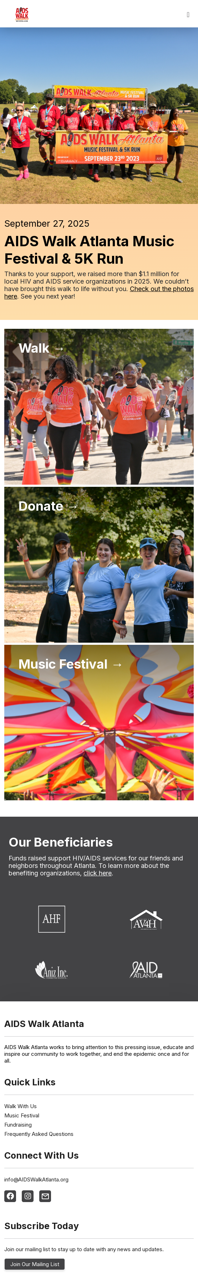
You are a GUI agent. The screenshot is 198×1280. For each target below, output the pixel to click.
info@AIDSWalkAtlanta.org (36, 1179)
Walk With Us (20, 1106)
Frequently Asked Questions (38, 1134)
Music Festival (21, 1115)
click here (97, 873)
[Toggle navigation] (188, 14)
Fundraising (18, 1124)
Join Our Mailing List (34, 1264)
